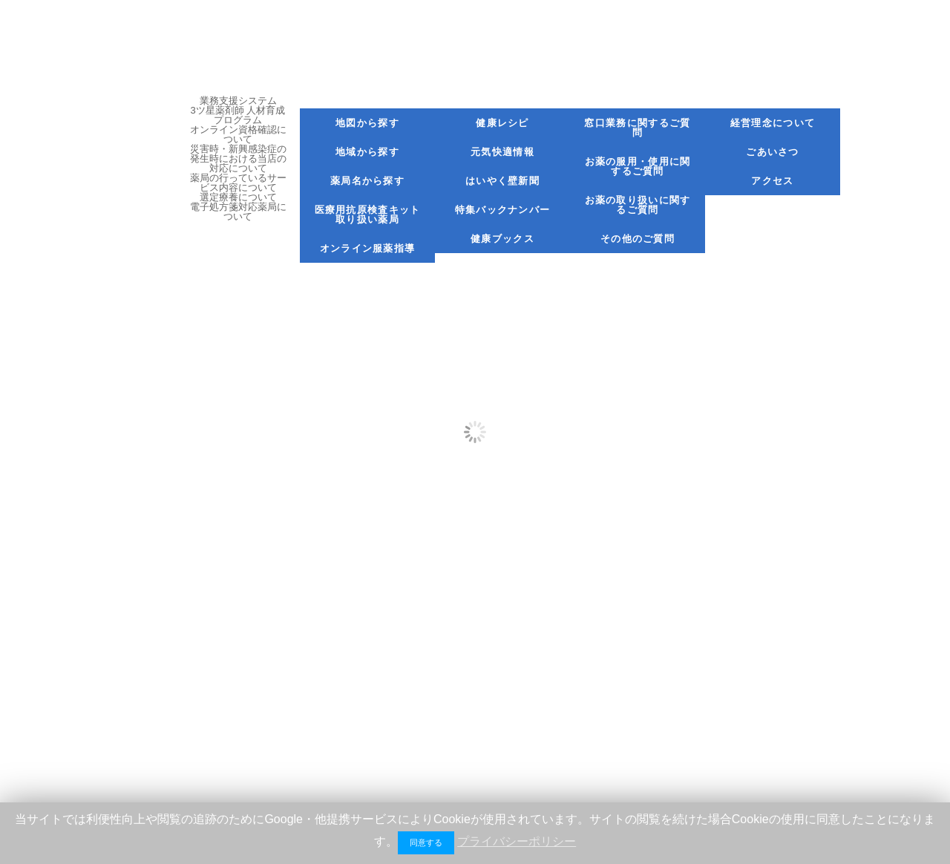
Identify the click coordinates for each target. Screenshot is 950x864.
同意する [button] (426, 842)
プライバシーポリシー (516, 841)
